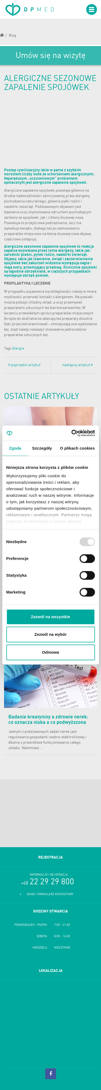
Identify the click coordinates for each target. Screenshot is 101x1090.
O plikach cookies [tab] (77, 448)
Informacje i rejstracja (49, 874)
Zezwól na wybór (50, 634)
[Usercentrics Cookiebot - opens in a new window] (72, 433)
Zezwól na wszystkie (50, 616)
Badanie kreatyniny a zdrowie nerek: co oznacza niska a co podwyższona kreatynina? (48, 722)
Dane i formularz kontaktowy (50, 894)
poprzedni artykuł (24, 365)
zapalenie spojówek (39, 190)
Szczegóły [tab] (42, 448)
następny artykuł (77, 365)
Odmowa (50, 652)
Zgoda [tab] (15, 448)
